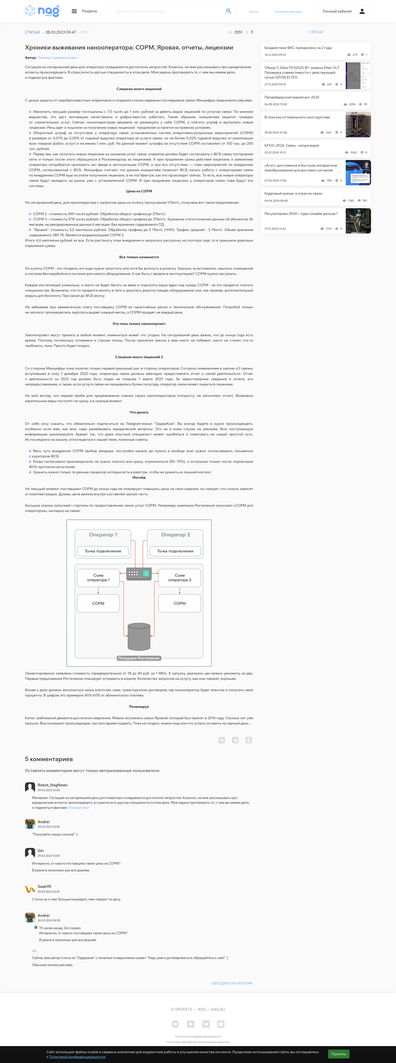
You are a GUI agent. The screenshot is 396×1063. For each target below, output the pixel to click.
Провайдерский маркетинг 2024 (291, 97)
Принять (339, 1054)
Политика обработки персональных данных (197, 1041)
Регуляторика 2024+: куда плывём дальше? (300, 213)
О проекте (182, 1008)
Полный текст (79, 808)
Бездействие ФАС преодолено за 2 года (298, 47)
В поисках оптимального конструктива (297, 117)
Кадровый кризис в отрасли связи (293, 193)
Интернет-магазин (288, 11)
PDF (85, 32)
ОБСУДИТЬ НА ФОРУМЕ (232, 983)
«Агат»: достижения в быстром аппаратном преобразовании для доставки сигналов (300, 167)
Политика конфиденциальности (198, 1036)
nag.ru (218, 1008)
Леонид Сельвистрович (57, 57)
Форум (254, 11)
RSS (201, 1008)
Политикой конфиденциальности (77, 1056)
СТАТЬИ (32, 32)
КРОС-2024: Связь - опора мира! (291, 145)
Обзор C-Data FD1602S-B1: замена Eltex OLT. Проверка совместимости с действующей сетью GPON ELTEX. (302, 72)
